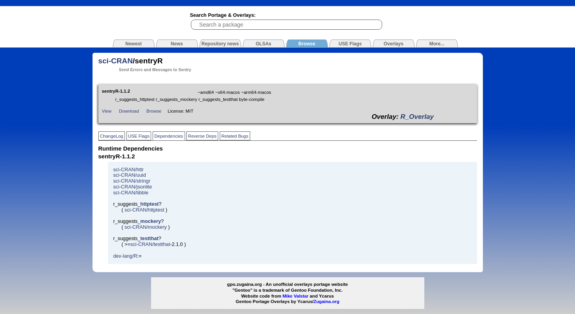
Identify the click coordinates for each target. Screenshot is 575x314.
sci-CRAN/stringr (131, 181)
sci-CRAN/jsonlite (132, 187)
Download (129, 111)
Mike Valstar (296, 296)
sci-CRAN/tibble (130, 193)
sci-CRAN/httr (128, 169)
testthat (149, 238)
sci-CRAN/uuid (129, 175)
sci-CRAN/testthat (150, 244)
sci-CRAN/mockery (146, 227)
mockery (151, 221)
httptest (150, 204)
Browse (153, 111)
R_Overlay (417, 116)
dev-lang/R (125, 256)
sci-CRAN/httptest (144, 210)
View (107, 111)
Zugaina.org (326, 301)
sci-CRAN (115, 61)
